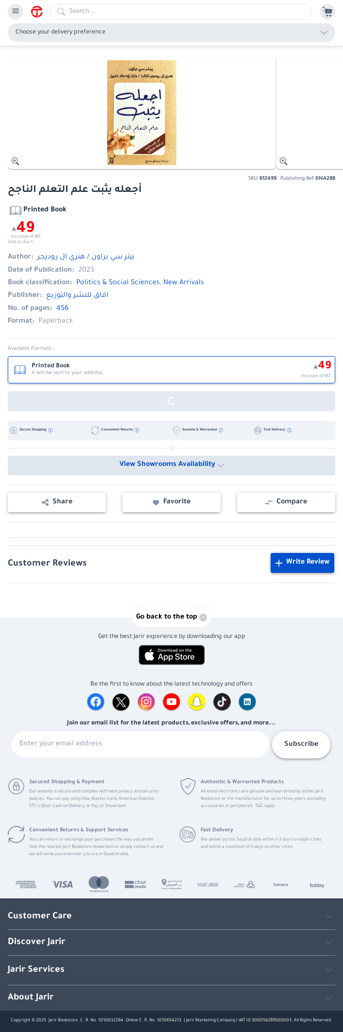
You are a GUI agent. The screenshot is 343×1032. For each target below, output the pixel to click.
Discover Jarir (36, 942)
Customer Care (40, 917)
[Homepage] (40, 11)
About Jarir (30, 998)
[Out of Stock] (171, 401)
